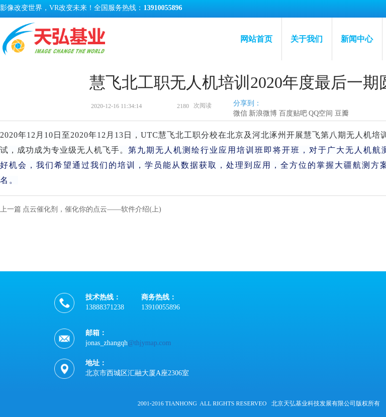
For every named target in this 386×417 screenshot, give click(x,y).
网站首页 (256, 39)
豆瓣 (342, 113)
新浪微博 (263, 113)
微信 (240, 113)
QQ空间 (321, 113)
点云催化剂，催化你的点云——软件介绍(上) (92, 209)
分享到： (247, 103)
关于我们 (307, 39)
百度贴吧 (293, 113)
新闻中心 (357, 39)
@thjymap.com (149, 346)
